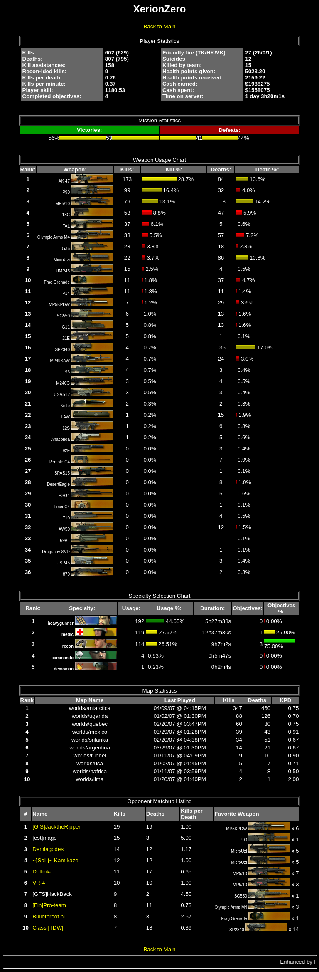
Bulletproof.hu (49, 916)
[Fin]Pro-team (49, 905)
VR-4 (38, 883)
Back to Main (159, 26)
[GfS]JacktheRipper (56, 827)
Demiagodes (48, 849)
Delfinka (42, 871)
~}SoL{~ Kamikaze (55, 860)
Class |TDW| (47, 928)
